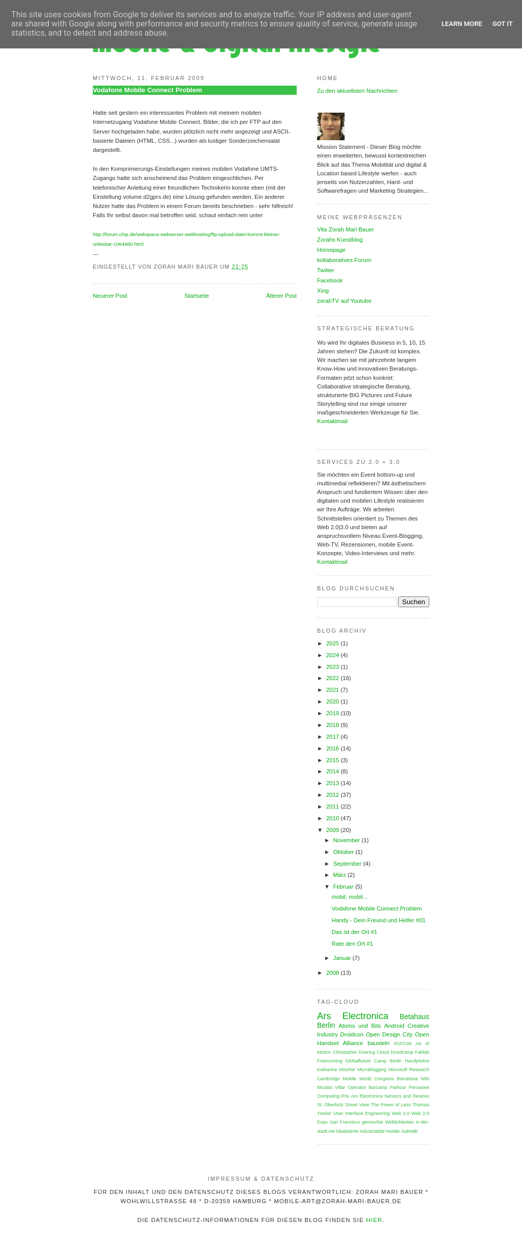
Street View (357, 1104)
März (340, 875)
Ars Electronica (352, 1015)
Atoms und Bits (359, 1026)
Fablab (422, 1052)
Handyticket (417, 1060)
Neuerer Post (110, 296)
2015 (333, 760)
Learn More (461, 24)
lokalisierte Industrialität (360, 1131)
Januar (342, 958)
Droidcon (351, 1034)
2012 (333, 795)
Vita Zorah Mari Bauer (345, 229)
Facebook (330, 280)
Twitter (325, 270)
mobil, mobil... (350, 897)
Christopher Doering (354, 1052)
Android (394, 1026)
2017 (333, 737)
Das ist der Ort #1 (355, 932)
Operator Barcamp (367, 1087)
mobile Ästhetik (401, 1131)
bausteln (378, 1043)
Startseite (197, 296)
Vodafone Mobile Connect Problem (147, 90)
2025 (333, 643)
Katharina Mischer (336, 1069)
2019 (333, 713)
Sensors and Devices (406, 1096)
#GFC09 (403, 1043)
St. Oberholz (330, 1104)
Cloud (383, 1052)
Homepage (331, 250)
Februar (344, 886)
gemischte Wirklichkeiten (388, 1122)
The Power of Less (390, 1104)
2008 (333, 973)
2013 (333, 783)
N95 (425, 1078)
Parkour (398, 1087)
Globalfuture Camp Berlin (374, 1060)
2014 (333, 771)
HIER (374, 1220)
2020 (333, 701)
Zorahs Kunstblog (340, 240)
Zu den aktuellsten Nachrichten (357, 91)
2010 (333, 818)
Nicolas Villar (331, 1087)
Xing (323, 291)
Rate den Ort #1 (352, 944)
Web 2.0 (400, 1113)
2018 (333, 725)
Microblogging (371, 1069)
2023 (333, 667)
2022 (333, 678)
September (348, 864)
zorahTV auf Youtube (344, 301)
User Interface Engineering (361, 1113)
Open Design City (389, 1034)
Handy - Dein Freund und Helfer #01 (379, 920)
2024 (333, 655)
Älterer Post (281, 296)
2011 (333, 806)
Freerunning (329, 1060)
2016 (333, 748)
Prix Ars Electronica (362, 1096)
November (347, 840)
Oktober (344, 852)
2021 (333, 690)
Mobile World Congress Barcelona (380, 1078)
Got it (502, 24)
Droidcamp (401, 1052)
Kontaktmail (332, 421)
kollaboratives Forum (344, 260)
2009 (333, 830)
